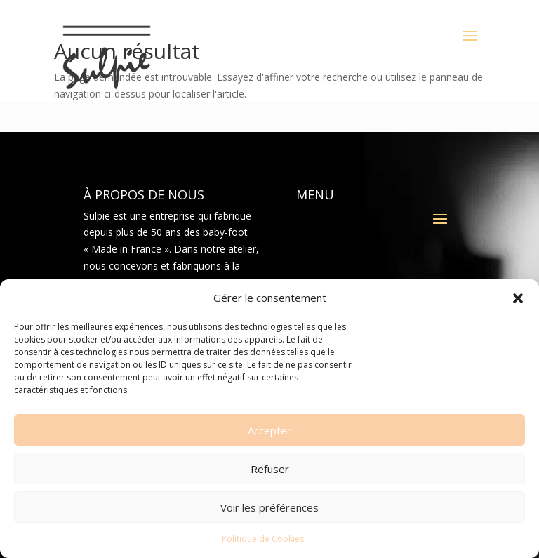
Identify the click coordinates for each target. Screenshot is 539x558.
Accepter (269, 430)
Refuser (270, 469)
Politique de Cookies (263, 539)
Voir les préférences (269, 507)
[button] (518, 298)
